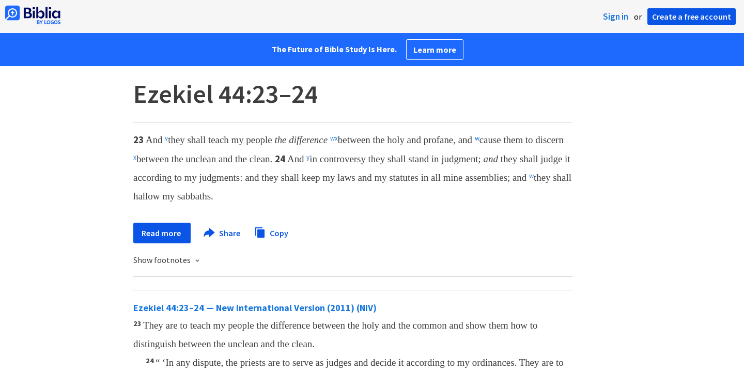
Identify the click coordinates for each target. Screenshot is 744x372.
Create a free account (691, 16)
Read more (162, 233)
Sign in (615, 16)
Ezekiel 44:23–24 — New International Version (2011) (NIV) (255, 308)
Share (222, 233)
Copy (271, 231)
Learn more (434, 49)
